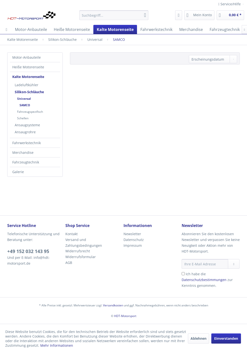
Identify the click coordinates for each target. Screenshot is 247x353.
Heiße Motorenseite (28, 67)
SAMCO (25, 105)
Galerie (18, 171)
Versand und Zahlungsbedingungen (83, 242)
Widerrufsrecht (77, 251)
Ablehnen (198, 338)
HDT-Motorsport (125, 316)
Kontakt (71, 234)
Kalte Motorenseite (28, 76)
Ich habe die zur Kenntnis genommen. (207, 280)
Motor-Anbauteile (26, 57)
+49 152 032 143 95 (28, 251)
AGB (68, 262)
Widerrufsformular (80, 256)
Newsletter (132, 234)
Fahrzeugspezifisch (30, 112)
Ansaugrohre (25, 132)
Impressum (133, 245)
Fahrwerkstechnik (26, 143)
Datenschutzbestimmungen (204, 279)
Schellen (22, 118)
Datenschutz (134, 239)
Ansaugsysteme (27, 125)
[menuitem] (114, 15)
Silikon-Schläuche (29, 92)
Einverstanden (226, 338)
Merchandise (23, 152)
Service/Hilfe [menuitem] (230, 4)
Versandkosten (113, 305)
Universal (24, 99)
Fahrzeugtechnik (25, 162)
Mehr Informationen (56, 345)
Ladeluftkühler (26, 85)
